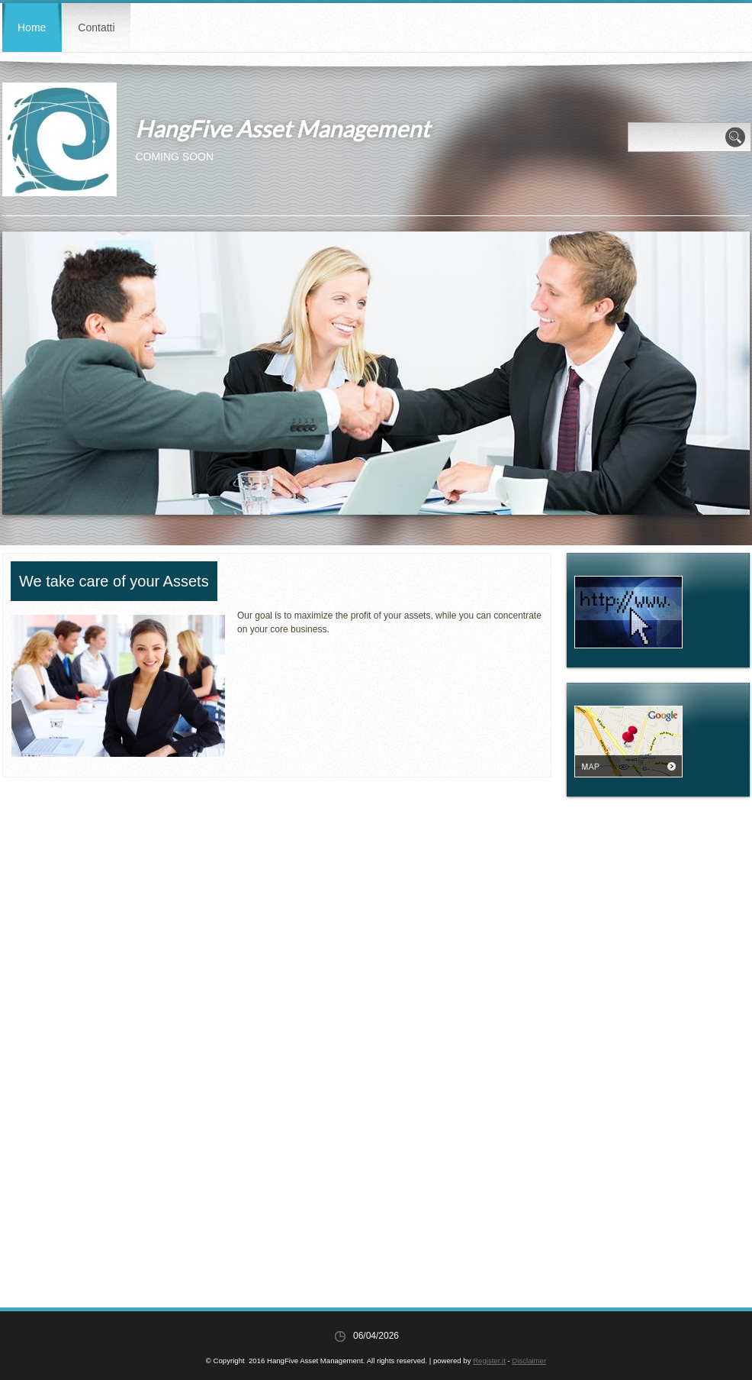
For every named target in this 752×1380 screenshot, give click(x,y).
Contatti (96, 27)
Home (32, 27)
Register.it (489, 1360)
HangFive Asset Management (282, 128)
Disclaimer (529, 1360)
